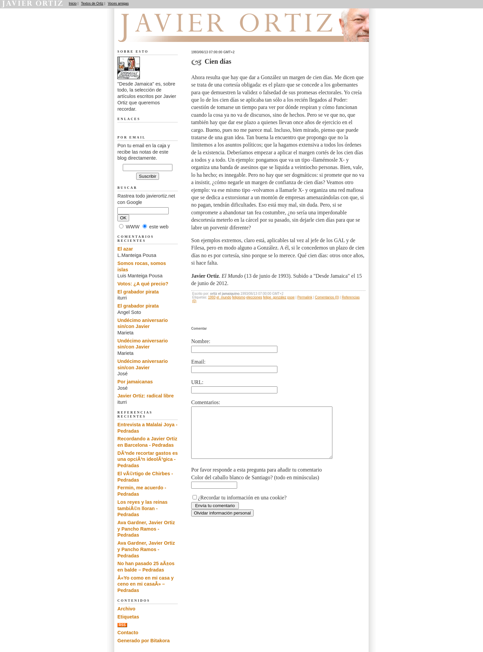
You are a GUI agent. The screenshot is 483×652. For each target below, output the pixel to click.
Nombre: (200, 341)
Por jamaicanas (135, 381)
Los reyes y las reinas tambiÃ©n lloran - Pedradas (142, 508)
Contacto (127, 632)
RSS (122, 625)
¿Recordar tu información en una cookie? (242, 507)
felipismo (238, 297)
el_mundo (223, 297)
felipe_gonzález (274, 297)
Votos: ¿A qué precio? (142, 283)
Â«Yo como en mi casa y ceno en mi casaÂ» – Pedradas (145, 584)
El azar (125, 249)
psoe (291, 297)
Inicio (72, 3)
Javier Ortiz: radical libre (145, 395)
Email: (198, 362)
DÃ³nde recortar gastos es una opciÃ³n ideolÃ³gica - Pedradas (147, 459)
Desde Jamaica (153, 34)
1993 (211, 297)
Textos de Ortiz (92, 3)
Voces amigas (118, 3)
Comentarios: (205, 402)
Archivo (126, 608)
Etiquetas (128, 616)
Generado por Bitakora (143, 640)
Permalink (304, 297)
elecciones (254, 297)
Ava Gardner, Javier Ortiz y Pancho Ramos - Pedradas (146, 529)
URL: (197, 382)
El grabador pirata (138, 291)
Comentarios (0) (327, 297)
